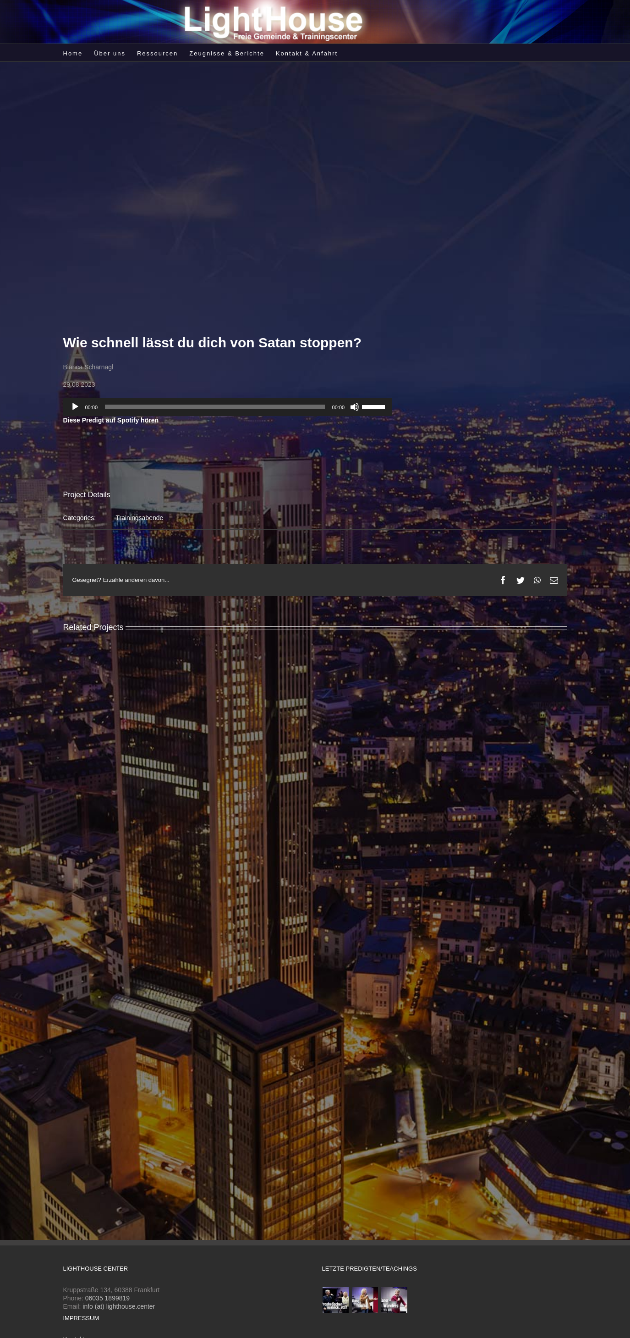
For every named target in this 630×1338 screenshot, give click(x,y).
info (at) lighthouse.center (118, 1306)
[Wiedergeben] (75, 406)
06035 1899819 (107, 1298)
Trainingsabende (140, 517)
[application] (228, 407)
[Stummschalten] (354, 406)
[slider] (215, 407)
